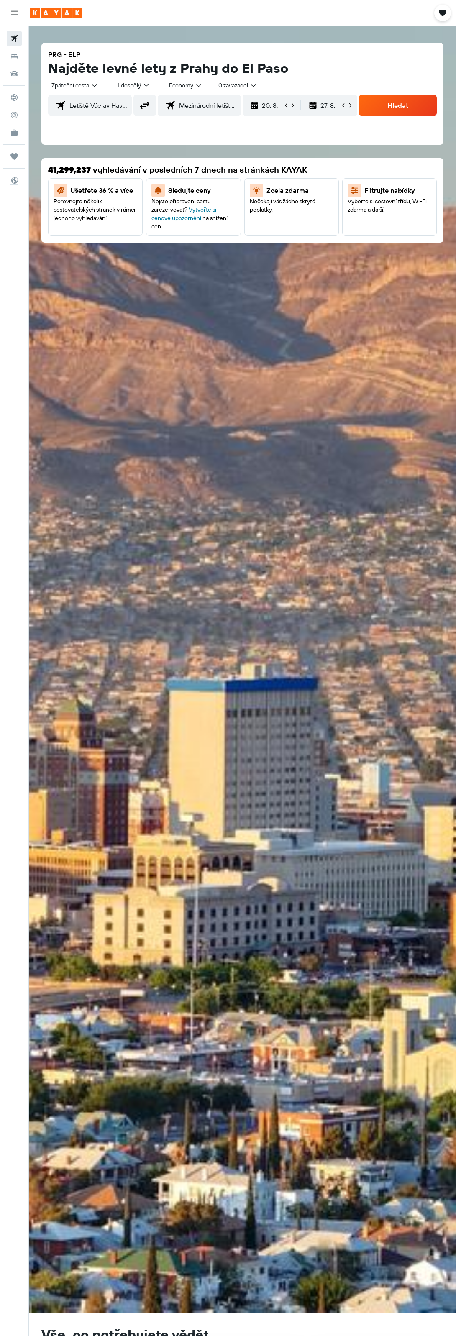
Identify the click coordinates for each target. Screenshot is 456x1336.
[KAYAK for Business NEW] (14, 132)
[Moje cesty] (14, 156)
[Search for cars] (14, 73)
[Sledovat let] (14, 115)
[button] (14, 13)
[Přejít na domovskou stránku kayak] (56, 13)
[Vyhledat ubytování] (14, 56)
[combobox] (186, 85)
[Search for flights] (14, 38)
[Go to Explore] (14, 97)
